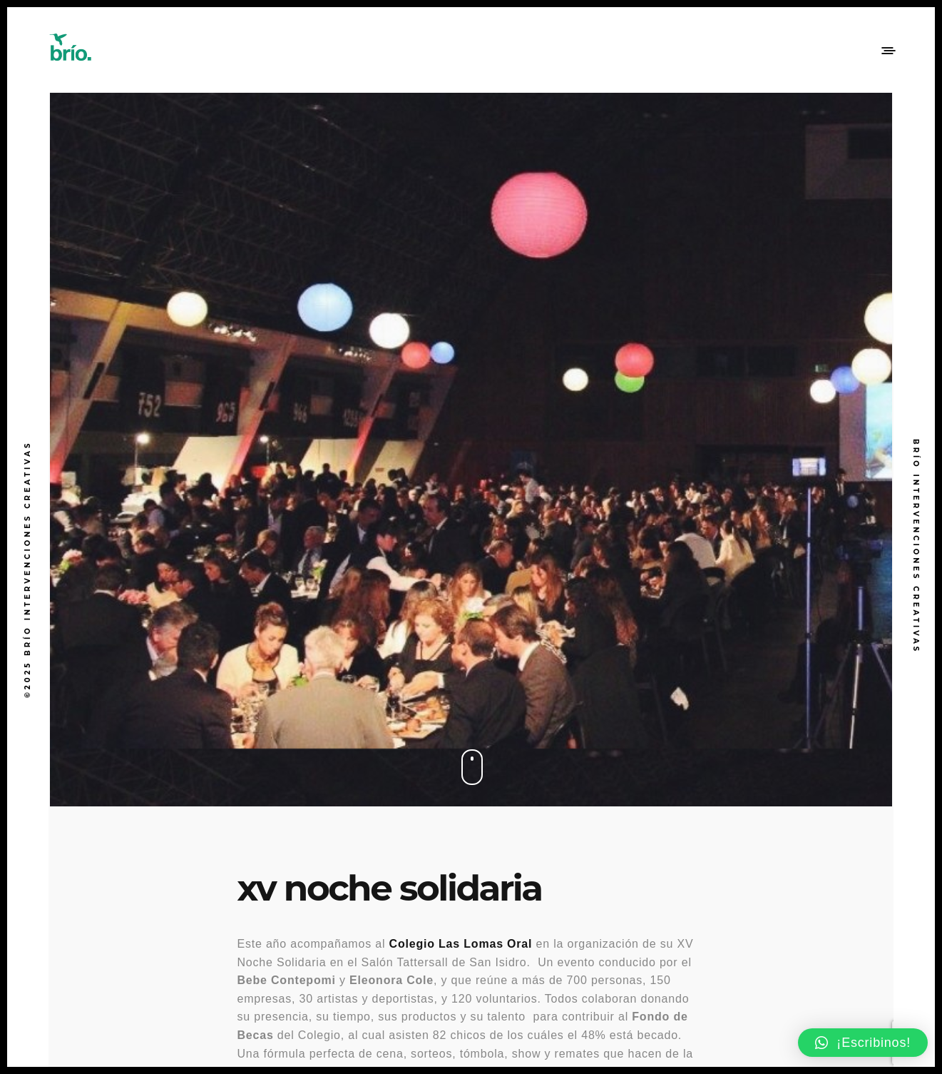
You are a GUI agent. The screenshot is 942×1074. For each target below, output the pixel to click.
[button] (863, 1042)
